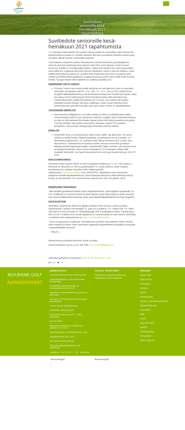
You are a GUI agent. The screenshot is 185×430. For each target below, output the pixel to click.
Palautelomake (147, 322)
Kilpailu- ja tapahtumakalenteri (154, 301)
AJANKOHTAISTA (58, 270)
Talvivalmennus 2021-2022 (62, 336)
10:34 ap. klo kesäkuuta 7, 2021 (96, 258)
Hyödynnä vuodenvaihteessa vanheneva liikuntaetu (68, 293)
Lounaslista (145, 309)
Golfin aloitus (146, 279)
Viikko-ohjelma (147, 340)
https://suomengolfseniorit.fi (96, 217)
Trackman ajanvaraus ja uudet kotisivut (68, 274)
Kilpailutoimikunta (148, 305)
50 (76, 352)
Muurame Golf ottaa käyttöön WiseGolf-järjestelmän (68, 300)
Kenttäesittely (146, 296)
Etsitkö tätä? (145, 275)
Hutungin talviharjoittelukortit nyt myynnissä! (65, 346)
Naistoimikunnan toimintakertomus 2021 (69, 332)
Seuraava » (85, 352)
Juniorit (143, 292)
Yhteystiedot (146, 335)
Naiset (143, 318)
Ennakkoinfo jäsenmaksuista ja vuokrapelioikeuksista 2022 (64, 286)
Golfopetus (145, 283)
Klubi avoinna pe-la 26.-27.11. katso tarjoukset (66, 315)
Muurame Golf (62, 365)
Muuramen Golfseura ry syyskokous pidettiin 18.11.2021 (66, 326)
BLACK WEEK (56, 321)
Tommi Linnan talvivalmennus (64, 305)
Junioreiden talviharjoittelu (62, 310)
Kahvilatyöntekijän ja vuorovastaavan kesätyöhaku (67, 280)
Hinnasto (144, 288)
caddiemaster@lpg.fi (71, 172)
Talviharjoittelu (147, 331)
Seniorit (143, 327)
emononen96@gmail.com (101, 244)
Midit (142, 314)
